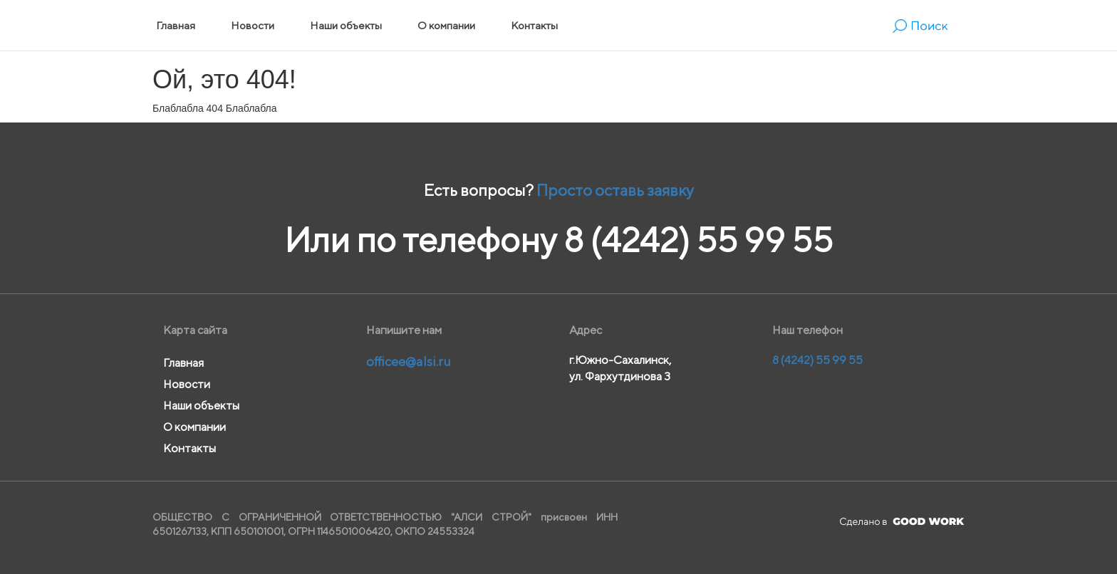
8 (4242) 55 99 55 (698, 239)
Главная (175, 25)
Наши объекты (346, 25)
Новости (252, 25)
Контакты (534, 25)
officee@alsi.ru (408, 361)
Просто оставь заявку (615, 190)
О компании (446, 25)
